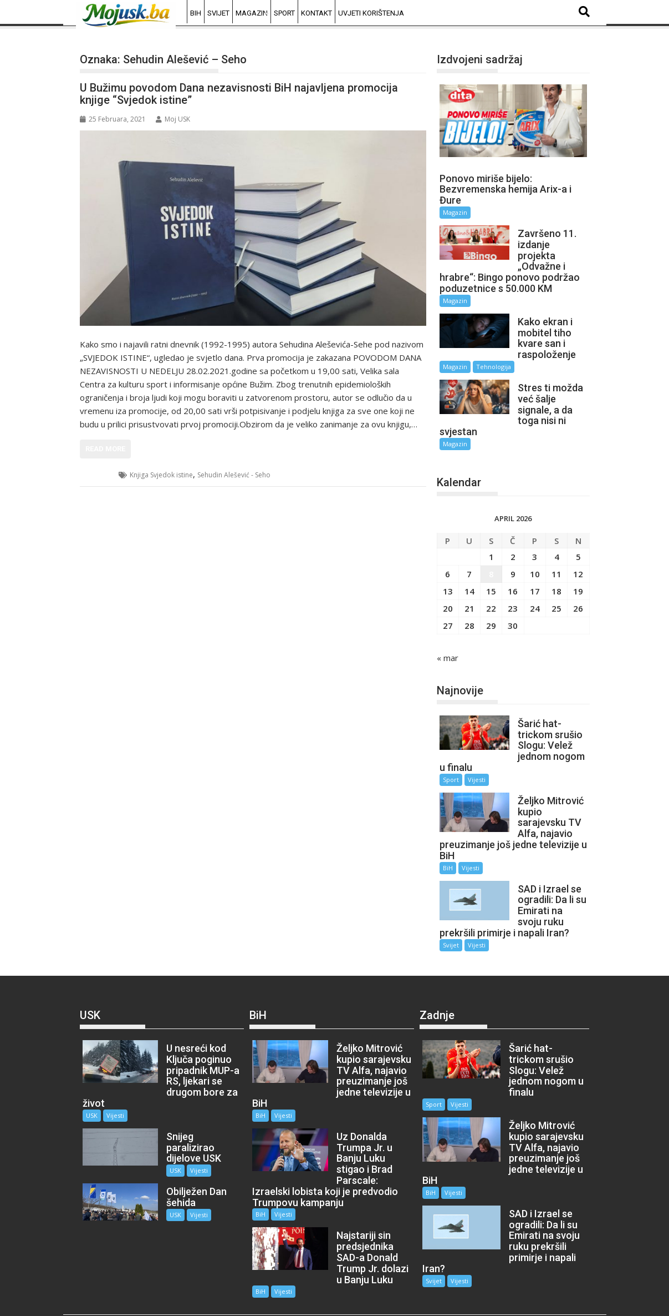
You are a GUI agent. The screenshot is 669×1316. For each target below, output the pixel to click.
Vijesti (477, 768)
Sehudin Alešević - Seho (233, 475)
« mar (447, 646)
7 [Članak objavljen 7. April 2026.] (469, 562)
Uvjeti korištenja (371, 13)
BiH (195, 13)
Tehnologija (493, 366)
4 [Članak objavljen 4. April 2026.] (556, 545)
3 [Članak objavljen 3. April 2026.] (534, 545)
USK (100, 475)
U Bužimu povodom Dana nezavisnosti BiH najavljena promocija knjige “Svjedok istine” (239, 94)
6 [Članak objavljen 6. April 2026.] (447, 562)
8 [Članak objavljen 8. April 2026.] (491, 562)
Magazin (252, 13)
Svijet (218, 13)
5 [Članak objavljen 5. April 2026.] (578, 545)
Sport (284, 13)
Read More (105, 449)
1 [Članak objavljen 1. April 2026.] (491, 545)
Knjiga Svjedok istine (161, 475)
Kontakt (316, 13)
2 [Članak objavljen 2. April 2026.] (512, 545)
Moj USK (173, 119)
